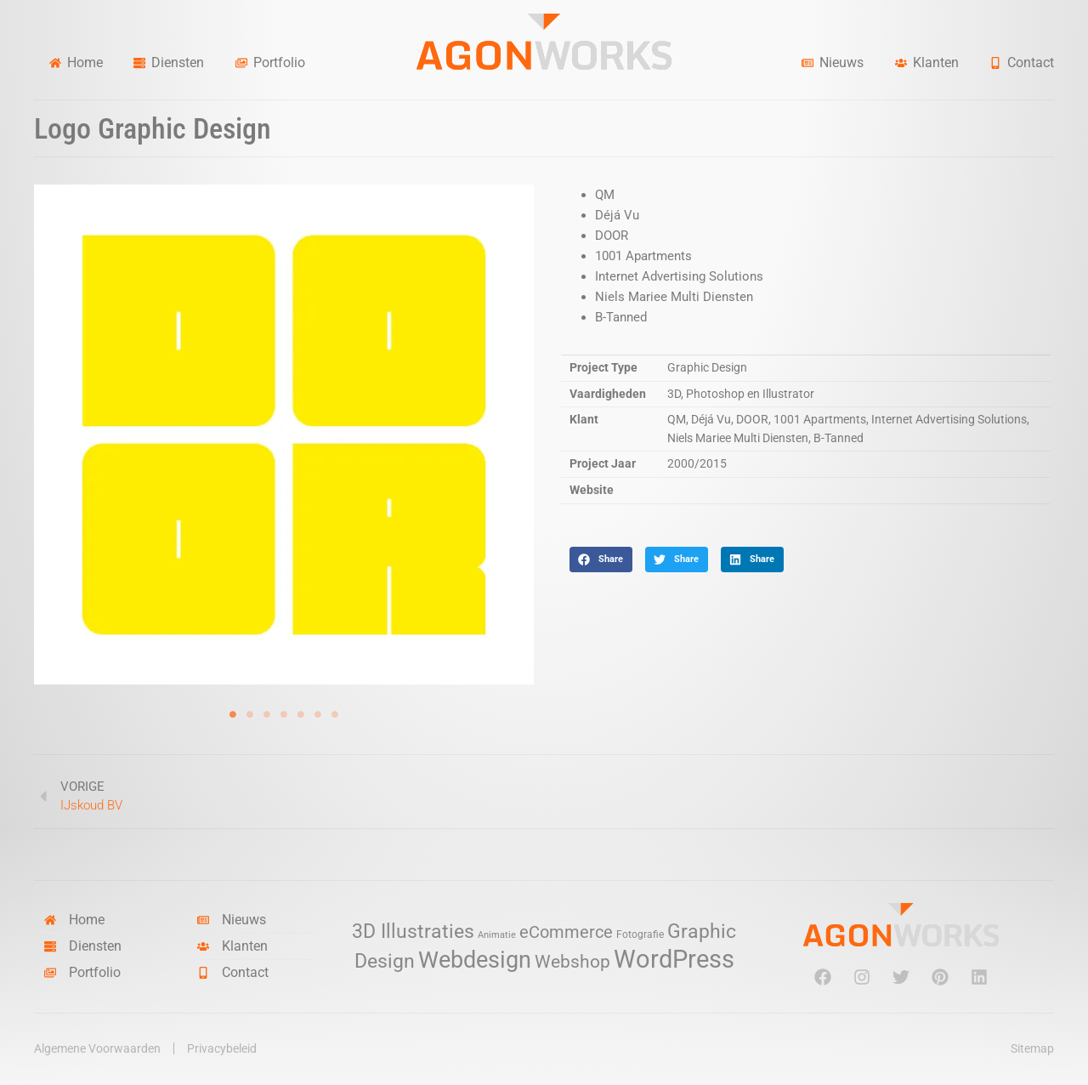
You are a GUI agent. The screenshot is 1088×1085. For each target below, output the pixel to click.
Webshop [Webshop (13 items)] (572, 962)
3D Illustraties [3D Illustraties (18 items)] (413, 931)
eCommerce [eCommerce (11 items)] (566, 932)
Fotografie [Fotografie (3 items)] (640, 934)
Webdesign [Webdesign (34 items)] (474, 959)
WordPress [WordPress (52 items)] (674, 959)
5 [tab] (300, 714)
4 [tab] (283, 714)
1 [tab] (232, 714)
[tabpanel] (284, 435)
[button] (601, 559)
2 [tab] (249, 714)
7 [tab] (334, 714)
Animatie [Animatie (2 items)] (497, 934)
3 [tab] (266, 714)
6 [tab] (317, 714)
